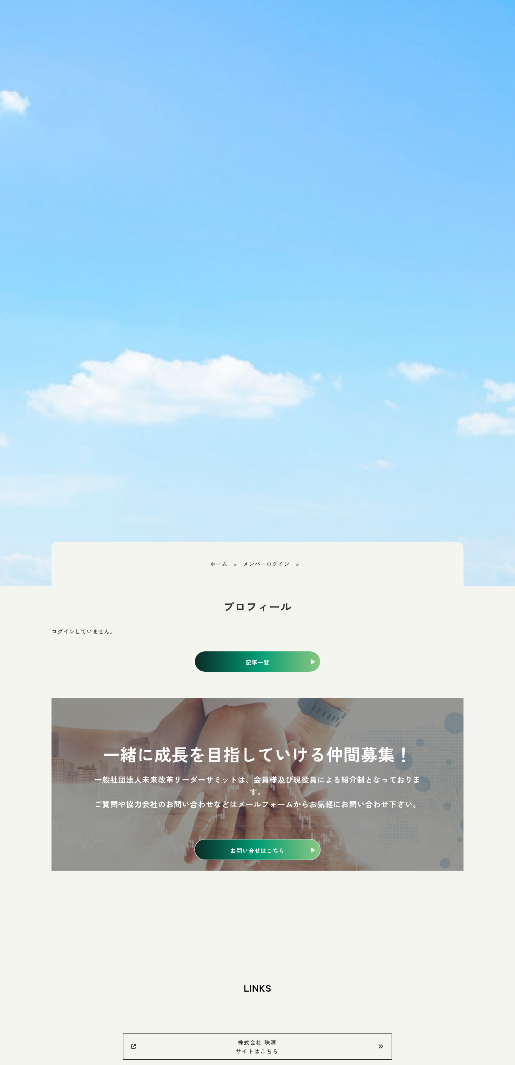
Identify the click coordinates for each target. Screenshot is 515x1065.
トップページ (300, 19)
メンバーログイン (266, 564)
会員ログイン (353, 19)
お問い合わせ (481, 19)
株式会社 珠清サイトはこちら (257, 1046)
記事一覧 (258, 662)
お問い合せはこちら (257, 850)
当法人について (410, 19)
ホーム (219, 564)
